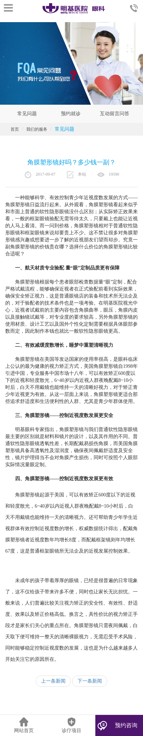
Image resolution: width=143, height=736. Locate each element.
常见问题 (27, 113)
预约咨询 (126, 725)
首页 (15, 129)
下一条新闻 (89, 681)
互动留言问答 (114, 113)
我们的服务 (36, 129)
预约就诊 (71, 113)
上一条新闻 (53, 681)
